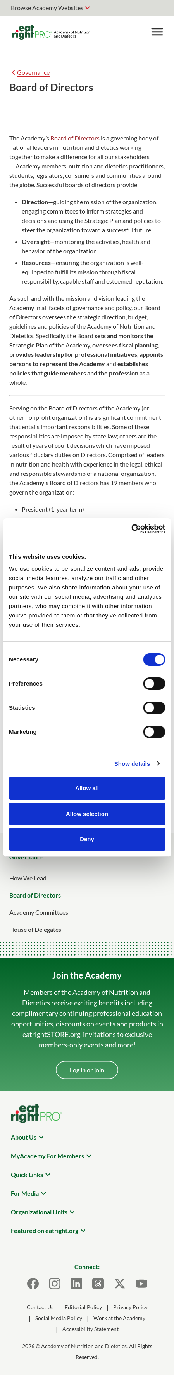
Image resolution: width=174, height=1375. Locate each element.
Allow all (87, 788)
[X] (119, 1283)
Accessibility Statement (90, 1329)
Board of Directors (75, 138)
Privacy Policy (130, 1307)
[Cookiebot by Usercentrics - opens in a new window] (131, 529)
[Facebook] (33, 1283)
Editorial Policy (83, 1307)
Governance (33, 72)
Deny (87, 839)
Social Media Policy (58, 1318)
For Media (25, 1193)
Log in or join (87, 1069)
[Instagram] (54, 1283)
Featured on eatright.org (44, 1230)
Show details (132, 763)
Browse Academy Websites (47, 7)
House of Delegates (35, 929)
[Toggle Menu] (157, 32)
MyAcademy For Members (47, 1155)
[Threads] (98, 1283)
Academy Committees (38, 912)
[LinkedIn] (76, 1283)
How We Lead (28, 878)
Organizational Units (39, 1211)
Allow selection (87, 813)
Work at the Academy (119, 1318)
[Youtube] (141, 1283)
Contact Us (40, 1307)
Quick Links (27, 1174)
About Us (23, 1137)
